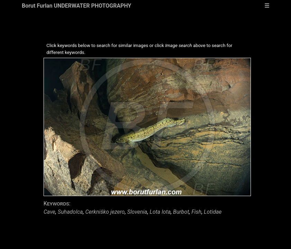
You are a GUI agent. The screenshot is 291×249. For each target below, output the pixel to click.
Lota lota (160, 212)
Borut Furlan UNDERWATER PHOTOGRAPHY (76, 5)
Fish (196, 212)
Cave (49, 212)
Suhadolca (70, 212)
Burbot (181, 212)
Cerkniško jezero (105, 212)
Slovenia (137, 212)
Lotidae (213, 212)
